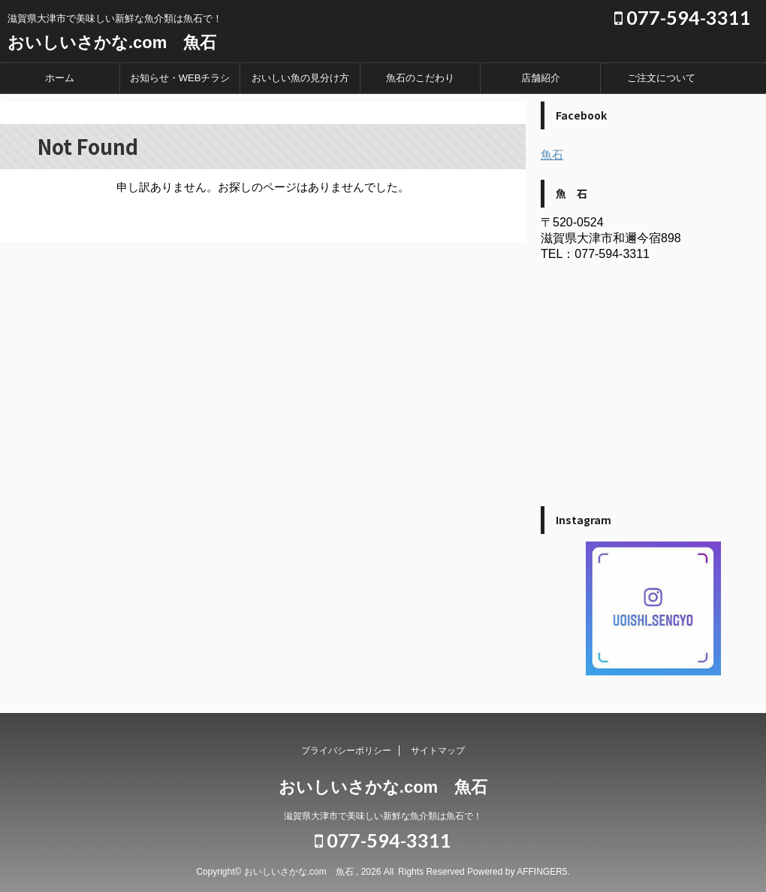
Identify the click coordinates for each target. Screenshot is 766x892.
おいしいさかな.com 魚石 (112, 42)
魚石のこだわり (420, 77)
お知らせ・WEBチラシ (180, 77)
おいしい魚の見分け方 (300, 77)
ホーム (59, 77)
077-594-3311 (682, 17)
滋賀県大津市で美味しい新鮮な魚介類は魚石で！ (383, 816)
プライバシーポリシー (346, 750)
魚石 (552, 154)
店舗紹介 (540, 77)
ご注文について (661, 77)
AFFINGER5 (542, 871)
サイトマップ (438, 750)
